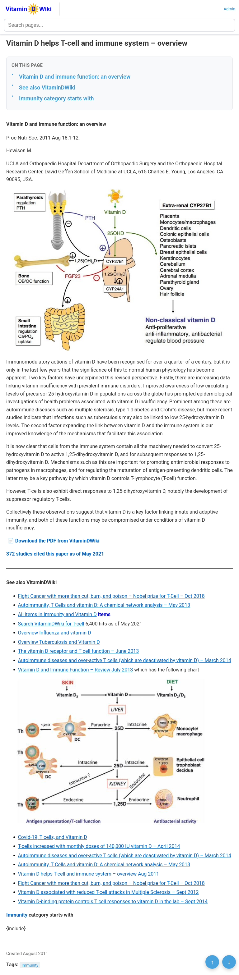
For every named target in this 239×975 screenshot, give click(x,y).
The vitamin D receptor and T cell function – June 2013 (78, 651)
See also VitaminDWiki (47, 87)
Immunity (16, 915)
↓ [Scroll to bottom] (229, 962)
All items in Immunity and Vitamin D (57, 614)
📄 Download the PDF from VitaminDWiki (54, 541)
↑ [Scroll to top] (212, 962)
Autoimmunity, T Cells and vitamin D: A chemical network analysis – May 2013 (104, 605)
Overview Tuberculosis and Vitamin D (59, 642)
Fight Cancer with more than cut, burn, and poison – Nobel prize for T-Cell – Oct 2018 (111, 596)
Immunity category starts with (56, 98)
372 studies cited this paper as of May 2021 (55, 554)
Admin (229, 9)
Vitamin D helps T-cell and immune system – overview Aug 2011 (88, 874)
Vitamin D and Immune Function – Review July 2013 (75, 670)
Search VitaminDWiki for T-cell (51, 624)
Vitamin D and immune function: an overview (74, 76)
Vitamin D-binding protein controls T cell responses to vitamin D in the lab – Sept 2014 (113, 901)
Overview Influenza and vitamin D (54, 633)
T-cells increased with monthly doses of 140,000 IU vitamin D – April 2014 (99, 846)
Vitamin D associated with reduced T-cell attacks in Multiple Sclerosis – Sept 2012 (108, 892)
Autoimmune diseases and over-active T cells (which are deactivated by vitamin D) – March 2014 (124, 660)
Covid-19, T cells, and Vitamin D (52, 837)
